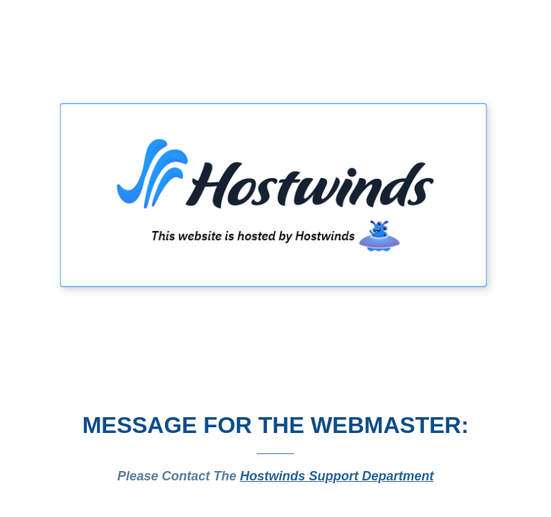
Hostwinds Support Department (337, 476)
